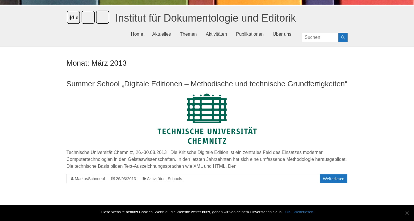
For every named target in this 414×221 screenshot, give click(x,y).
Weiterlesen (333, 178)
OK (288, 212)
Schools (175, 178)
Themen (188, 34)
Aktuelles (161, 34)
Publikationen (250, 34)
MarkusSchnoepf (90, 178)
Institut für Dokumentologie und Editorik (205, 18)
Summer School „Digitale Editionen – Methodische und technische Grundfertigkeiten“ (206, 83)
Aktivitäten (216, 34)
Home (137, 34)
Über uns (282, 34)
